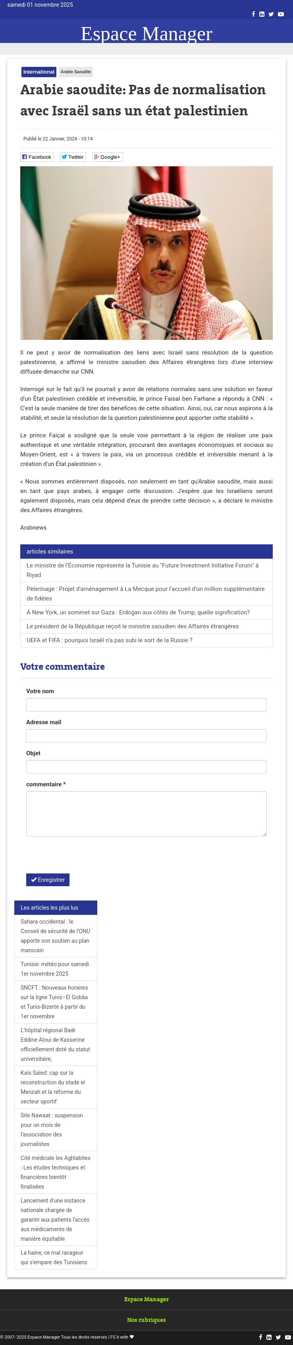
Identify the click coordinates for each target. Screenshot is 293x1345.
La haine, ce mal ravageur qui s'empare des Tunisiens (54, 1257)
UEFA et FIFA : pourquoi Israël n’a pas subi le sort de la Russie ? (110, 640)
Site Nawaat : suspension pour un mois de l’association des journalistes (52, 1129)
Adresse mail (43, 722)
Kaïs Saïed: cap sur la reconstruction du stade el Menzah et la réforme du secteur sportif (53, 1087)
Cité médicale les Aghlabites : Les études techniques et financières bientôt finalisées (56, 1172)
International (38, 72)
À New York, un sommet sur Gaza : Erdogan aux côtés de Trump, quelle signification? (138, 612)
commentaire (46, 784)
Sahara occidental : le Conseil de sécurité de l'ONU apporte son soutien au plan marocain (55, 935)
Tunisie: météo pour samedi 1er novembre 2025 (55, 969)
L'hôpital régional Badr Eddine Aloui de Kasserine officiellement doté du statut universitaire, (55, 1044)
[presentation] (86, 857)
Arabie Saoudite (76, 72)
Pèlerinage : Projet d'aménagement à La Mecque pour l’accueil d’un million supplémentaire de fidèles (146, 593)
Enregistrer (48, 880)
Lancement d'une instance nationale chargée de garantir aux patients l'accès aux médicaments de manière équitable (55, 1219)
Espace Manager (146, 33)
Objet (33, 753)
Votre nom (40, 691)
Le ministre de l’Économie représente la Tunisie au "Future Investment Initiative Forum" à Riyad (143, 570)
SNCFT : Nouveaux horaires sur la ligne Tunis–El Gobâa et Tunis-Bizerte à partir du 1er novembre (54, 1001)
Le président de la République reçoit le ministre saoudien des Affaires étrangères (133, 626)
